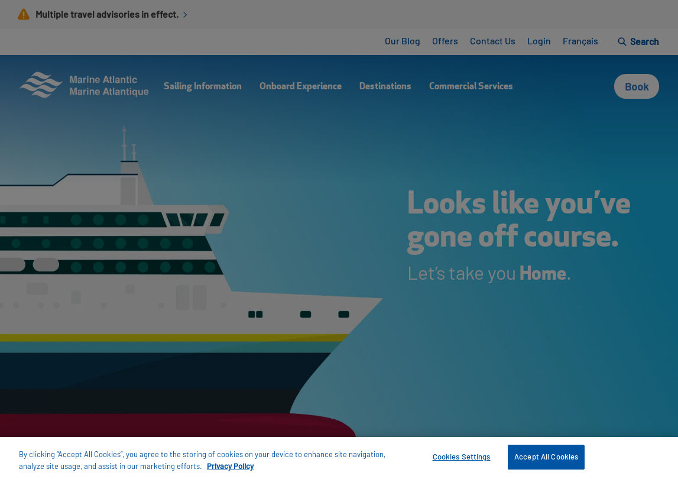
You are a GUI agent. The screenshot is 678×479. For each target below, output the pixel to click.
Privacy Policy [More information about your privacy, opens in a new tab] (230, 466)
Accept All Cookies (546, 456)
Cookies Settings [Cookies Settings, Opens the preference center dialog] (462, 456)
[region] (339, 458)
